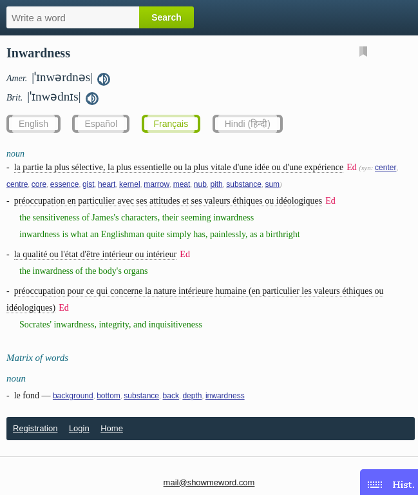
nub (200, 184)
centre (17, 184)
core (39, 184)
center (385, 167)
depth (192, 395)
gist (88, 184)
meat (182, 184)
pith (216, 184)
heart (106, 184)
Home (111, 428)
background (73, 395)
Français (171, 124)
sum (272, 184)
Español (100, 124)
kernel (129, 184)
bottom (108, 395)
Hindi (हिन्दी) (248, 124)
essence (64, 184)
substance (243, 184)
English (33, 124)
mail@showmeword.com (209, 482)
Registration (35, 428)
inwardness (225, 395)
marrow (156, 184)
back (171, 395)
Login (79, 428)
